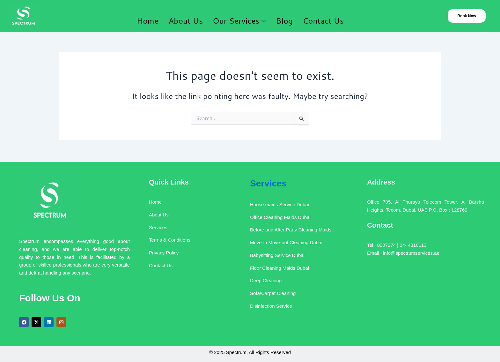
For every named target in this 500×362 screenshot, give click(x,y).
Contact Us (330, 16)
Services (264, 181)
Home (142, 16)
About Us (184, 16)
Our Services (239, 16)
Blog (287, 16)
